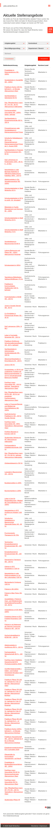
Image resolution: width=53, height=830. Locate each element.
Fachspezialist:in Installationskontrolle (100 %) (13, 447)
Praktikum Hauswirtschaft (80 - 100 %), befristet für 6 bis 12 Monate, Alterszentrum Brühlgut (14, 740)
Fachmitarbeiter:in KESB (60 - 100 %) (13, 298)
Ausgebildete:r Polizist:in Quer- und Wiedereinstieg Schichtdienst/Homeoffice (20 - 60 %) (13, 602)
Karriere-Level (43, 65)
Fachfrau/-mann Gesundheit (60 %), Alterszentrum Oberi (11, 782)
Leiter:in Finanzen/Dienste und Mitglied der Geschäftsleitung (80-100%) (13, 407)
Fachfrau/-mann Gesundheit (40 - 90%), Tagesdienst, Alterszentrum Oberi (14, 425)
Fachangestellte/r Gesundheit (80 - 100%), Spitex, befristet (13, 112)
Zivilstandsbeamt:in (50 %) (14, 463)
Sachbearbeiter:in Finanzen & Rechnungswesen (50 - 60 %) (14, 152)
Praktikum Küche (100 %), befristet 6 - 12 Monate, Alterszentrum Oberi (13, 89)
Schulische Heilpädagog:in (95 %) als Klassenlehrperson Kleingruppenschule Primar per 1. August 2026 (14, 142)
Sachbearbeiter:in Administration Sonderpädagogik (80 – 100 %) (12, 352)
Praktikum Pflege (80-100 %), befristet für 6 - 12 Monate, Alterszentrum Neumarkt (13, 722)
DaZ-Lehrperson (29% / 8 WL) (13, 327)
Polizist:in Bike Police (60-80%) (13, 594)
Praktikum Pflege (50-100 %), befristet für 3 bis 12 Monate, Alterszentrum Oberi (13, 682)
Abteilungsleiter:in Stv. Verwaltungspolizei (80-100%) (12, 181)
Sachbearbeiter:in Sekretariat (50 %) (11, 97)
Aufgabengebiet (30, 65)
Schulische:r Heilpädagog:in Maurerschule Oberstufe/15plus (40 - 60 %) (13, 522)
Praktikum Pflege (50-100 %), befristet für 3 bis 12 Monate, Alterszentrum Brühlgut (13, 692)
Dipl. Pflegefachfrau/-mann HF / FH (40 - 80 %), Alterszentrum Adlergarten (14, 104)
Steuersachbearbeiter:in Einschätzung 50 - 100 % (13, 360)
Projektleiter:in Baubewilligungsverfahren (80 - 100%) (13, 764)
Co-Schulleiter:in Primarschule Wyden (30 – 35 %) (14, 315)
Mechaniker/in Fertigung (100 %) (13, 583)
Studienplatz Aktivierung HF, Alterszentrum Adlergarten (13, 439)
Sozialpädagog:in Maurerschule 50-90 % (12, 242)
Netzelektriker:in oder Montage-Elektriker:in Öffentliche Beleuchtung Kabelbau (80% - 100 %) (13, 172)
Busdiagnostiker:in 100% (13, 483)
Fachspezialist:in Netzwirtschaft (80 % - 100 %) (13, 654)
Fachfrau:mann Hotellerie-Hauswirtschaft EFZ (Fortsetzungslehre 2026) (13, 662)
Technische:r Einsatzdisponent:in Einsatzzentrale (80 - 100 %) (13, 545)
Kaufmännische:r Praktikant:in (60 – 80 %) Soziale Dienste (13, 416)
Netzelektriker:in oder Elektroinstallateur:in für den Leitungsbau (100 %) (13, 575)
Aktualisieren (44, 58)
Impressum (43, 826)
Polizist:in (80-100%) (12, 589)
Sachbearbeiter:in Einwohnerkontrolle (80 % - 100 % (14, 120)
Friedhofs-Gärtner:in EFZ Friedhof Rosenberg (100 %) (13, 618)
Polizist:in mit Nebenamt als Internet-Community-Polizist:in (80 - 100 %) (13, 626)
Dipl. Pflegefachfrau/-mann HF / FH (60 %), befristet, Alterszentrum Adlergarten (14, 455)
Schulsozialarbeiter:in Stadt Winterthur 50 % (14, 219)
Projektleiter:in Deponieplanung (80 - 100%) (12, 72)
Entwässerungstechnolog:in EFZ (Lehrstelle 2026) (14, 748)
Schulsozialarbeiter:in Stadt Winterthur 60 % (14, 189)
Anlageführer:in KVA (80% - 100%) (14, 611)
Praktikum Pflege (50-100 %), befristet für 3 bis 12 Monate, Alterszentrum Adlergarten (13, 712)
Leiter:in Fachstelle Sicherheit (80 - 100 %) (12, 336)
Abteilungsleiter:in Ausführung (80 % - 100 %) (14, 646)
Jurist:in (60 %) (10, 365)
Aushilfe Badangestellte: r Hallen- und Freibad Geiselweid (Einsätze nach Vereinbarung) (14, 672)
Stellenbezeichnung (10, 65)
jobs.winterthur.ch (10, 6)
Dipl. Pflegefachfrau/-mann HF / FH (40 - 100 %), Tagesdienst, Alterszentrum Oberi (14, 791)
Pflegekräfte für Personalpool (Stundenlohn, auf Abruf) (13, 756)
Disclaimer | (35, 826)
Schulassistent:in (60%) (13, 265)
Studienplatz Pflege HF (12, 800)
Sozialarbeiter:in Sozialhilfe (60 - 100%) (14, 81)
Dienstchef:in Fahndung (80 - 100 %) (13, 561)
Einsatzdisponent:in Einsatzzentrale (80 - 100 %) (13, 554)
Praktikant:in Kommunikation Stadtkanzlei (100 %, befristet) (12, 287)
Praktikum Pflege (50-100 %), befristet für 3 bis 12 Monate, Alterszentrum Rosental (13, 702)
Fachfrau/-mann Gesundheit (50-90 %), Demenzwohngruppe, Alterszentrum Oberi (12, 773)
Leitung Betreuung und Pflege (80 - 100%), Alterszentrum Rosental (12, 252)
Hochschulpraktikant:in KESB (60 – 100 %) (12, 636)
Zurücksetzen (10, 58)
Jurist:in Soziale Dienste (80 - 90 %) (13, 307)
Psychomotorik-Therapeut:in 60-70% (12, 534)
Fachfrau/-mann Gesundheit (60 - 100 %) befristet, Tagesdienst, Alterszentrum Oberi (13, 385)
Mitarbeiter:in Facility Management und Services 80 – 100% (14, 209)
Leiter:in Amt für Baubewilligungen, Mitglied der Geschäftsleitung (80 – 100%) (14, 501)
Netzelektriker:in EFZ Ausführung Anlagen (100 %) (13, 512)
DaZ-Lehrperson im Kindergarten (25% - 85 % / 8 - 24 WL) (14, 162)
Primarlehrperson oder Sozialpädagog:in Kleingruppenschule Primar (14, 130)
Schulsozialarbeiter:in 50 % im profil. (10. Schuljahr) (14, 199)
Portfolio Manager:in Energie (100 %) (11, 433)
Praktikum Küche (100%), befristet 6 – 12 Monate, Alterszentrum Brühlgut (13, 731)
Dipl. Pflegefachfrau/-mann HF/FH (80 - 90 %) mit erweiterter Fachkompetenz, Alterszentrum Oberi (14, 396)
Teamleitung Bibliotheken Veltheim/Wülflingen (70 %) (14, 278)
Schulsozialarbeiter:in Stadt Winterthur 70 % (14, 231)
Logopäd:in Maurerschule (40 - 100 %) (13, 473)
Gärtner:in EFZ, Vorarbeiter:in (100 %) (12, 567)
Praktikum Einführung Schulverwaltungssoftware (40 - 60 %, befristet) (13, 343)
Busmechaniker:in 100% (13, 491)
